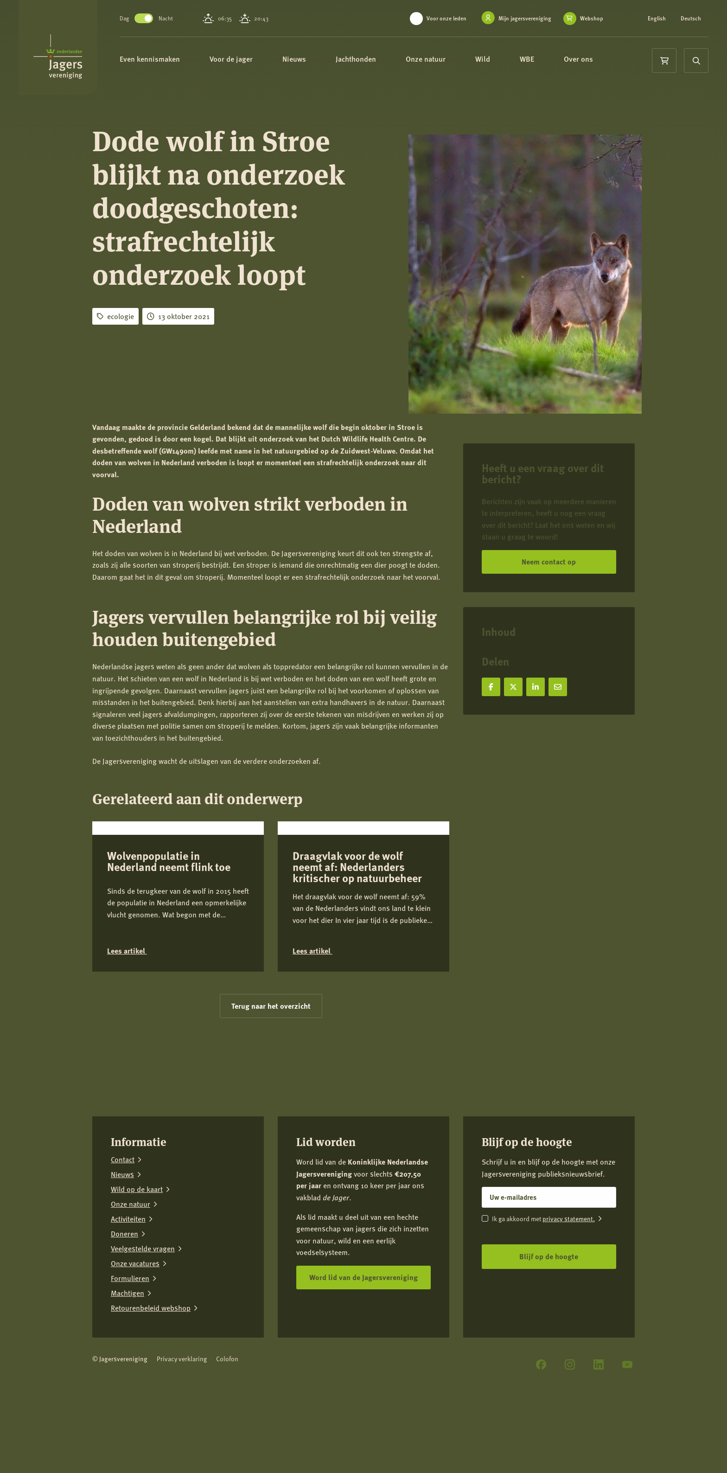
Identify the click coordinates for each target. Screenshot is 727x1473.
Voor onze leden (446, 18)
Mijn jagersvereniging (524, 18)
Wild (494, 59)
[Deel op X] (513, 687)
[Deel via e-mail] (557, 687)
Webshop (591, 18)
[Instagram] (569, 1432)
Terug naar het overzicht (271, 1073)
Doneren (124, 1301)
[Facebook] (541, 1432)
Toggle (151, 18)
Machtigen (127, 1360)
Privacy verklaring (182, 1426)
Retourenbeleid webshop (151, 1375)
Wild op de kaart (137, 1257)
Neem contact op (549, 561)
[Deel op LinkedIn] (535, 687)
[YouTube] (627, 1432)
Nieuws (306, 59)
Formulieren (130, 1346)
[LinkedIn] (598, 1432)
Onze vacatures (135, 1331)
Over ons (590, 59)
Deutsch (691, 18)
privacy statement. (568, 1286)
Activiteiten (128, 1286)
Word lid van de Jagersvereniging (363, 1344)
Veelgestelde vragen (143, 1316)
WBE (538, 59)
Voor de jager (242, 59)
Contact (122, 1227)
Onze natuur (437, 59)
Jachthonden (367, 59)
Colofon (227, 1426)
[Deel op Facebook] (491, 687)
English (657, 18)
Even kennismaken (161, 59)
